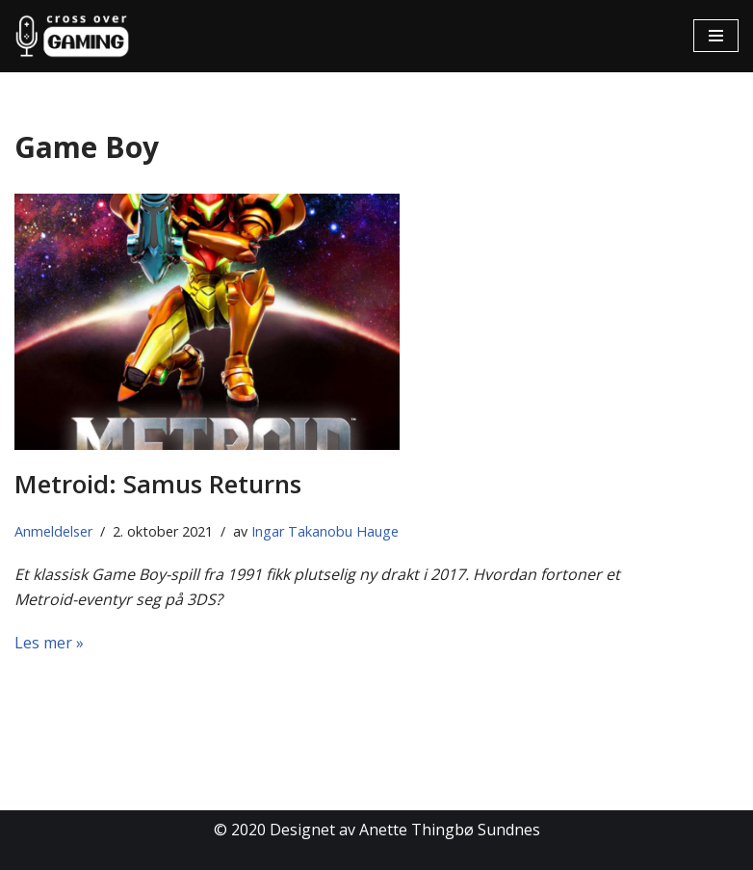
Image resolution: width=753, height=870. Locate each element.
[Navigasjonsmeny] (716, 35)
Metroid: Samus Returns (157, 483)
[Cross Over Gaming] (72, 36)
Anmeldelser (53, 531)
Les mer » (49, 642)
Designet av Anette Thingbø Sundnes (405, 829)
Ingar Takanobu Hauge (325, 531)
